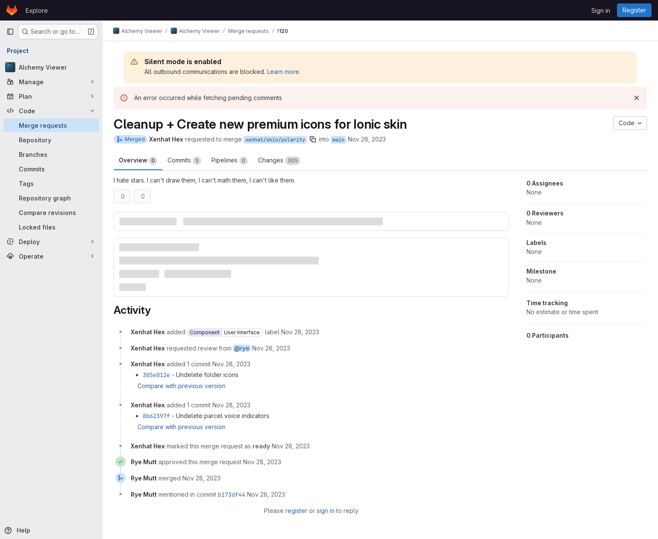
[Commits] (51, 169)
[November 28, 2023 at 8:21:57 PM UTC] (231, 405)
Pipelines (230, 160)
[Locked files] (51, 227)
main (338, 139)
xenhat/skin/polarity (275, 139)
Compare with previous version (182, 385)
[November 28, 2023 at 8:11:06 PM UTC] (300, 332)
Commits (184, 160)
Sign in (600, 10)
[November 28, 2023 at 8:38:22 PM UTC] (201, 478)
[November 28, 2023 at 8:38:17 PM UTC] (262, 461)
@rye (242, 348)
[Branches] (51, 154)
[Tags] (51, 183)
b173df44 (231, 494)
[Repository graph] (51, 198)
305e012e (156, 375)
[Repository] (51, 140)
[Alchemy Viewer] (51, 67)
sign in (326, 510)
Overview (138, 160)
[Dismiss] (637, 98)
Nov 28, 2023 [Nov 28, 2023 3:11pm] (367, 139)
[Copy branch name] (313, 139)
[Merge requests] (51, 125)
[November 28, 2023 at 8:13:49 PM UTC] (231, 364)
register (296, 510)
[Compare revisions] (51, 212)
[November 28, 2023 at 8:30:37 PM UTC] (291, 446)
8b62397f (156, 416)
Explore (37, 10)
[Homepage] (12, 10)
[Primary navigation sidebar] (10, 31)
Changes (279, 160)
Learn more (283, 71)
